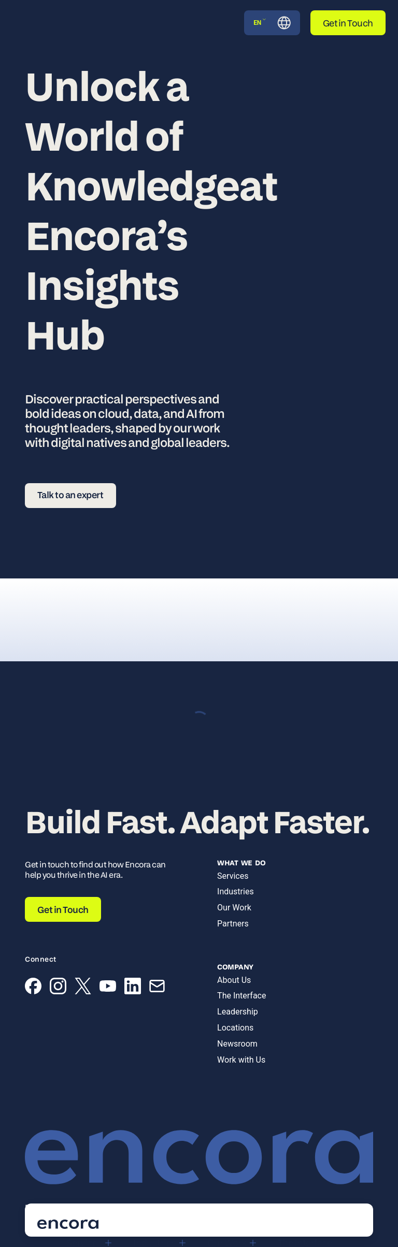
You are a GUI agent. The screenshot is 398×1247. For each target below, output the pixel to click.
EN (259, 22)
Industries (235, 891)
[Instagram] (58, 988)
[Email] (157, 988)
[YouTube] (108, 988)
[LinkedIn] (132, 988)
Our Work (234, 907)
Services (232, 876)
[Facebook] (33, 988)
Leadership (237, 1012)
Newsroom (237, 1044)
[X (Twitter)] (83, 988)
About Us (234, 980)
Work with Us (241, 1060)
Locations (235, 1028)
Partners (233, 924)
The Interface (241, 996)
